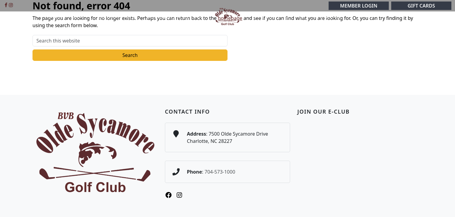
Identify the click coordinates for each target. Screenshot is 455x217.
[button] (77, 17)
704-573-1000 (220, 171)
